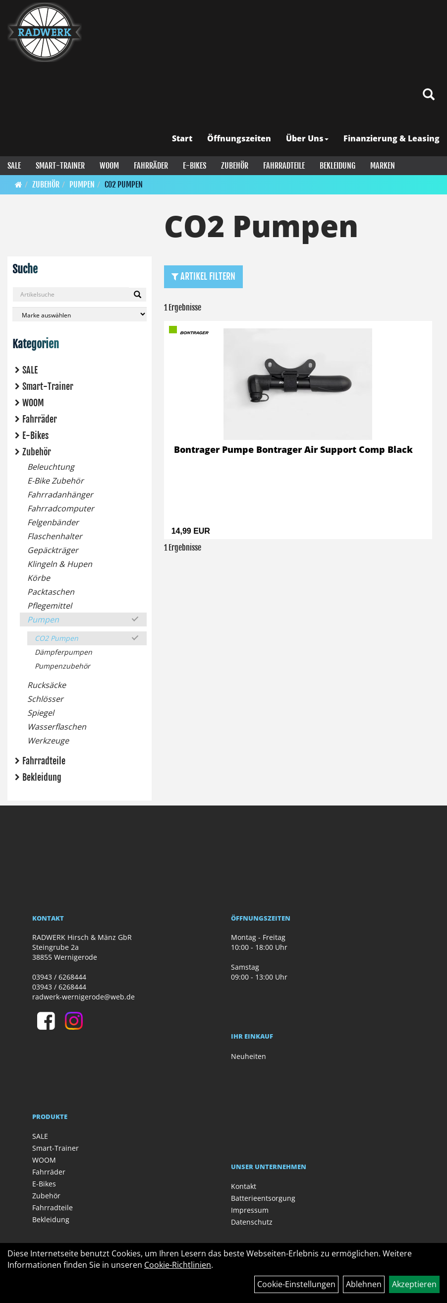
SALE (14, 166)
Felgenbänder (53, 522)
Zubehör (234, 166)
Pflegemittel (49, 605)
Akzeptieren (414, 1284)
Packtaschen (50, 591)
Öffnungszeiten (239, 138)
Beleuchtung (50, 466)
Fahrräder (151, 166)
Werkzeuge (48, 740)
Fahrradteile (284, 166)
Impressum (250, 1210)
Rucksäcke (46, 685)
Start (182, 138)
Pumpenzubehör (62, 666)
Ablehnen (364, 1284)
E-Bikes (194, 166)
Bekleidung (337, 166)
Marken (382, 166)
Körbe (38, 577)
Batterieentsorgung (263, 1198)
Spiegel (40, 712)
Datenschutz (252, 1222)
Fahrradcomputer (60, 508)
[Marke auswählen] (79, 314)
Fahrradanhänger (60, 494)
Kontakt (243, 1186)
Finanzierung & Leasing (391, 138)
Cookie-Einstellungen (296, 1284)
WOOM (109, 166)
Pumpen (82, 184)
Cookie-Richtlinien (177, 1264)
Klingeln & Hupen (59, 563)
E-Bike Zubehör (55, 480)
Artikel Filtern (203, 276)
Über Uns (307, 138)
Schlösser (45, 698)
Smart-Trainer (60, 166)
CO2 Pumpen (124, 184)
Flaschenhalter (54, 536)
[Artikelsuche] (429, 95)
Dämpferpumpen (63, 652)
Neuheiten (248, 1056)
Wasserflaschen (56, 726)
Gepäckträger (52, 550)
